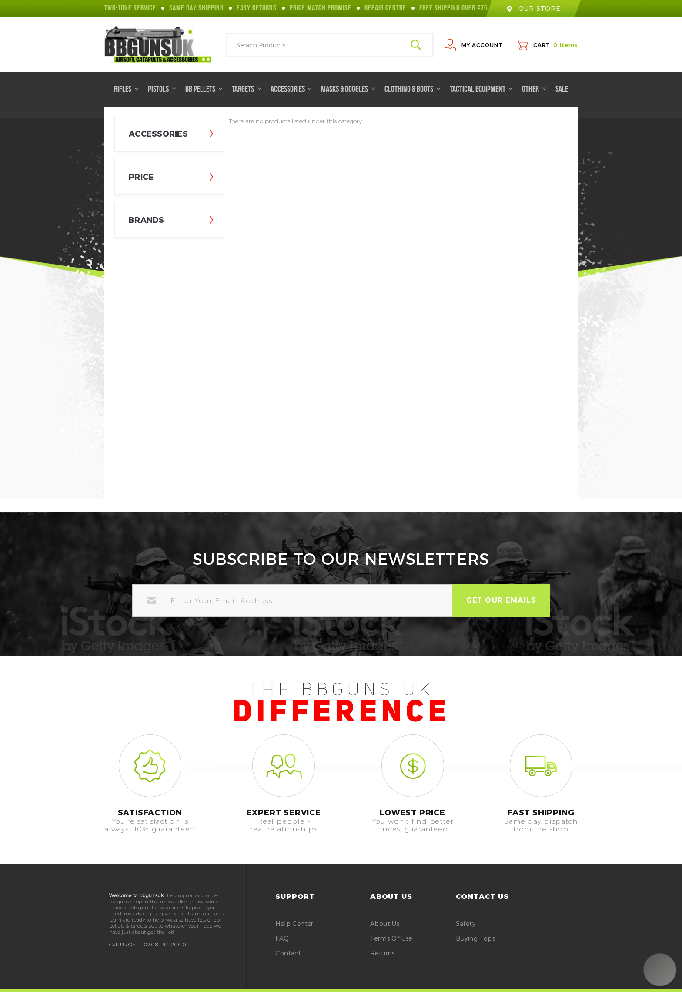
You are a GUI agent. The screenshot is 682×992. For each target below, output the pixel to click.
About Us (384, 923)
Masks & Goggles (348, 89)
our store (533, 8)
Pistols (162, 89)
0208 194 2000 (165, 944)
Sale (561, 89)
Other (534, 89)
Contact (288, 953)
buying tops (475, 938)
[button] (660, 970)
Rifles (126, 89)
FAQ (282, 938)
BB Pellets (203, 89)
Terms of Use (391, 938)
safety (465, 923)
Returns (382, 953)
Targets (246, 89)
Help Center (294, 923)
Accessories (291, 89)
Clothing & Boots (412, 89)
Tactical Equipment (481, 89)
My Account (482, 45)
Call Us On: (123, 944)
